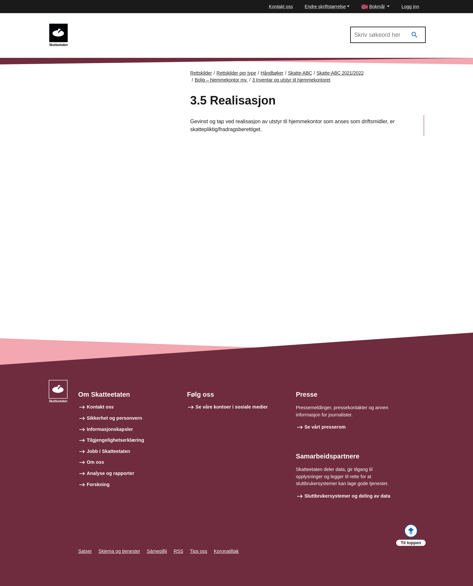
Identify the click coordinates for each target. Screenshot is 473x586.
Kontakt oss (281, 6)
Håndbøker (272, 73)
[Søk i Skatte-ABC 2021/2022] (388, 35)
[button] (375, 6)
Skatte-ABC (300, 73)
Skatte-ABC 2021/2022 (102, 26)
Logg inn (410, 6)
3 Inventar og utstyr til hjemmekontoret (291, 79)
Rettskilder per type (236, 73)
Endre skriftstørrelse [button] (325, 6)
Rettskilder (201, 73)
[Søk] (414, 35)
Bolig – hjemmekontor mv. (221, 79)
